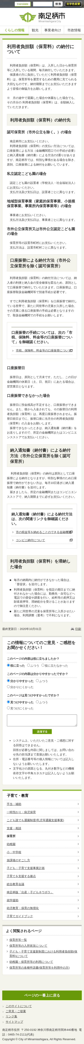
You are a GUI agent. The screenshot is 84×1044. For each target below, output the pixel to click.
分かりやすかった (22, 681)
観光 (35, 30)
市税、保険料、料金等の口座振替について (43, 350)
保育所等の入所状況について (28, 945)
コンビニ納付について (30, 540)
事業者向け (52, 30)
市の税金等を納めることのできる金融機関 (43, 532)
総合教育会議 (15, 884)
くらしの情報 (14, 30)
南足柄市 (42, 17)
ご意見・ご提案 (16, 1011)
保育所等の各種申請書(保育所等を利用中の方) (39, 967)
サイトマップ (14, 1021)
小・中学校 (14, 852)
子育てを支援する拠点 (21, 876)
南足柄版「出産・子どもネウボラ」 (30, 892)
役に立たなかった (56, 665)
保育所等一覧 (18, 940)
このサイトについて (19, 1006)
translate (22, 4)
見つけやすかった (22, 702)
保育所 (11, 836)
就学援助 (12, 900)
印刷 (78, 629)
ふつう (34, 665)
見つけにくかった (22, 708)
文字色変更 (73, 3)
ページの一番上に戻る (42, 995)
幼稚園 (11, 844)
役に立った (17, 665)
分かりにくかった (22, 687)
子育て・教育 (17, 795)
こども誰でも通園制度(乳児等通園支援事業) (35, 820)
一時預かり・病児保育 (21, 812)
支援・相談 (14, 828)
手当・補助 (14, 804)
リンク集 (11, 1016)
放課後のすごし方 (18, 860)
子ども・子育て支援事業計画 (26, 868)
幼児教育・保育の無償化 (23, 908)
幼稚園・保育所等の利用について (31, 961)
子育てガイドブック (20, 916)
